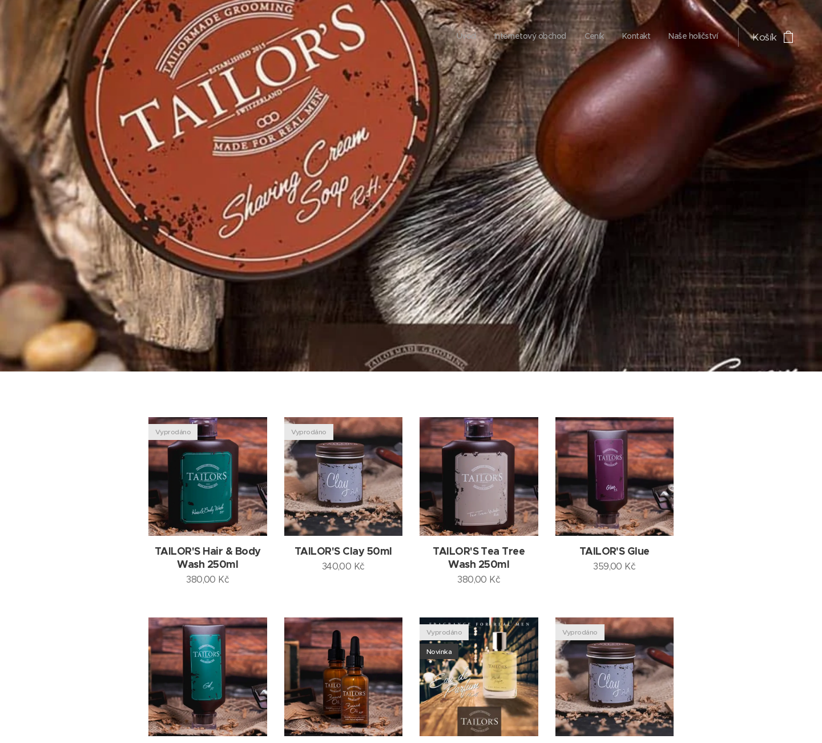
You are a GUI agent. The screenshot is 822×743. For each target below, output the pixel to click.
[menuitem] (648, 37)
